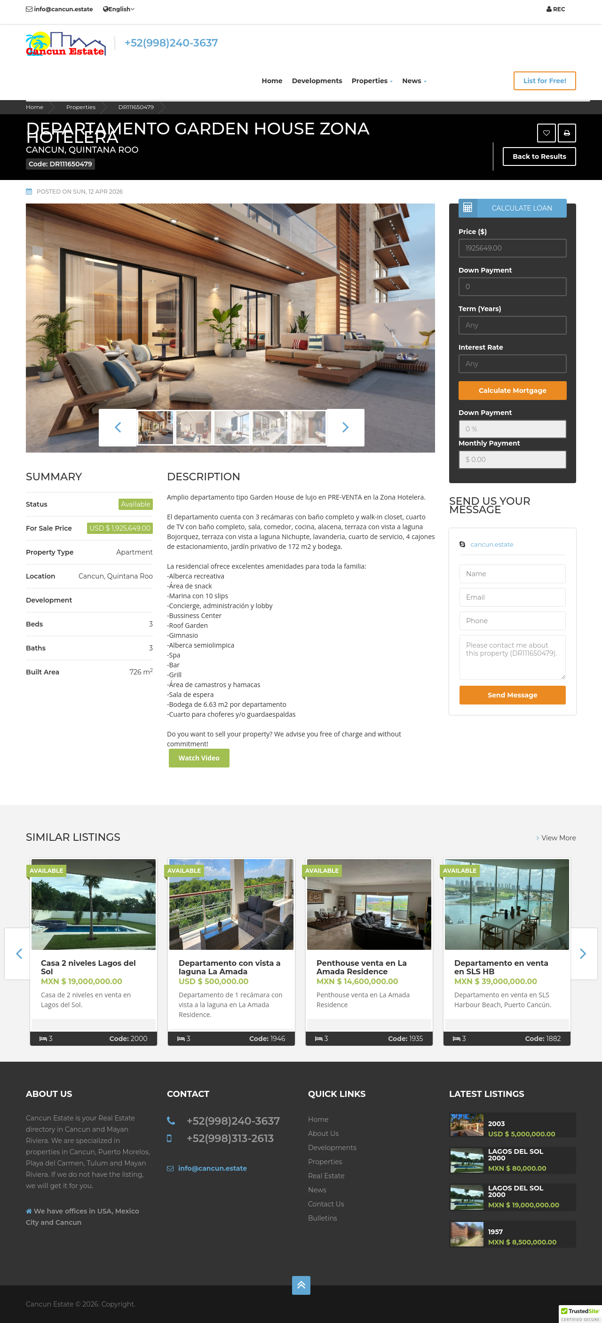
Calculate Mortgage (513, 390)
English (119, 9)
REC (556, 9)
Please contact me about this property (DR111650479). (512, 657)
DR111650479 (136, 106)
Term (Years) (480, 309)
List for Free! (544, 81)
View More (556, 838)
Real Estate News (326, 1183)
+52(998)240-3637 (171, 43)
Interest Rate (481, 347)
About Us (323, 1133)
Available (46, 870)
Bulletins (322, 1218)
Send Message (513, 695)
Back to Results (539, 156)
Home (272, 81)
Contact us (326, 1204)
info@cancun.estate (59, 9)
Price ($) (473, 231)
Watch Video (199, 757)
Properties (372, 81)
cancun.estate (492, 544)
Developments (317, 81)
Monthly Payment (489, 443)
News (414, 81)
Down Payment (485, 270)
